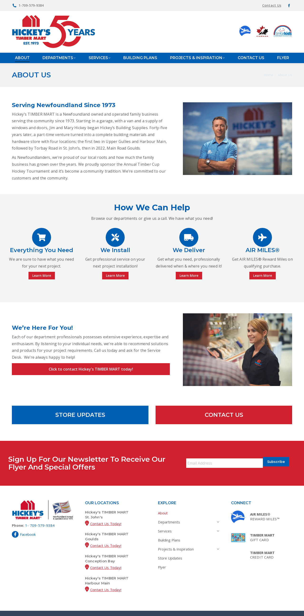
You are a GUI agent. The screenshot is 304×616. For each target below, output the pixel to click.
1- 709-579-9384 (40, 516)
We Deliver (189, 250)
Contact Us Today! (105, 514)
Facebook (24, 525)
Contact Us (271, 5)
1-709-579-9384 (31, 5)
